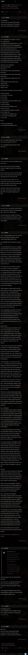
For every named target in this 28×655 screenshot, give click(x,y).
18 (25, 11)
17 (22, 11)
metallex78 (3, 137)
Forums (3, 6)
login (20, 5)
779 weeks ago (22, 30)
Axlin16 (3, 158)
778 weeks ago (23, 198)
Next (6, 14)
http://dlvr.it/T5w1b (4, 614)
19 (2, 14)
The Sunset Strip (12, 6)
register (16, 5)
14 (14, 11)
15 (17, 11)
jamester (4, 17)
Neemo (3, 232)
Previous (6, 11)
